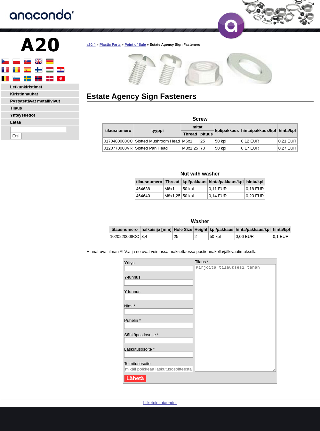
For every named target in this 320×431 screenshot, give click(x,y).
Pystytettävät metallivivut (35, 101)
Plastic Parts (110, 44)
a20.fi (91, 44)
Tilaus (16, 108)
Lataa (15, 122)
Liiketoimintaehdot (160, 423)
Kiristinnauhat (24, 94)
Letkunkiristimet (26, 87)
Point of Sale (135, 44)
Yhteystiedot (22, 115)
